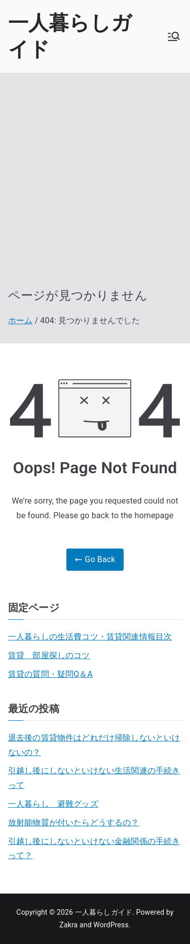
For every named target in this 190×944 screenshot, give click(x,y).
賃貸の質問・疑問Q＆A (50, 674)
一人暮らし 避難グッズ (53, 804)
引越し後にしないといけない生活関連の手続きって (94, 778)
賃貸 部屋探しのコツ (49, 655)
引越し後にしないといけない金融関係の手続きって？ (94, 848)
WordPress (110, 925)
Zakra (68, 925)
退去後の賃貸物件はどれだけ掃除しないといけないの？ (94, 745)
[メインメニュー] (174, 36)
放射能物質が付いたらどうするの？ (73, 822)
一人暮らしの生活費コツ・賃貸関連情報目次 (90, 636)
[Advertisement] (95, 188)
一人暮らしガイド (103, 912)
